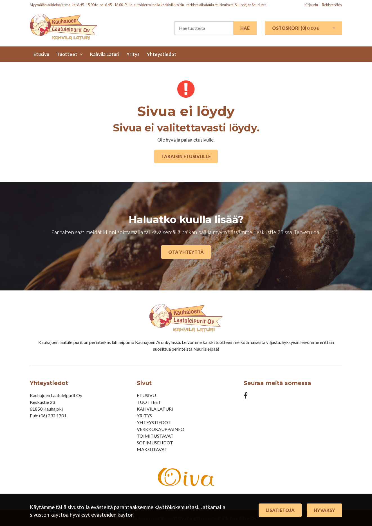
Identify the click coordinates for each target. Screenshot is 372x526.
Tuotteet (67, 54)
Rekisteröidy (332, 5)
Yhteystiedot (161, 54)
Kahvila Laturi (104, 54)
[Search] (203, 28)
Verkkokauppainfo (160, 429)
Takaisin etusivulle (186, 156)
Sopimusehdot (155, 442)
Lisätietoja (280, 510)
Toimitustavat (155, 435)
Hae (245, 28)
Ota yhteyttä (186, 252)
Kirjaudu (311, 5)
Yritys (133, 54)
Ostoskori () (295, 28)
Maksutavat (152, 449)
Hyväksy (324, 510)
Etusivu (41, 54)
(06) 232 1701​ (52, 415)
